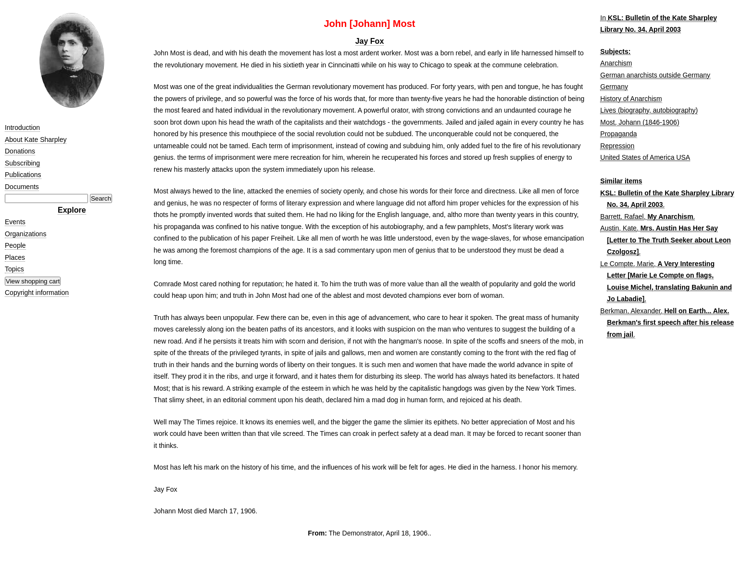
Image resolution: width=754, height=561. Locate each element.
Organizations (25, 234)
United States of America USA (645, 157)
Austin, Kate (618, 228)
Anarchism (616, 63)
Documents (22, 187)
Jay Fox (369, 41)
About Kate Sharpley (35, 139)
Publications (23, 174)
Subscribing (22, 163)
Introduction (22, 127)
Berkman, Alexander (630, 311)
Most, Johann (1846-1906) (639, 122)
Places (15, 257)
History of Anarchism (631, 98)
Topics (14, 269)
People (15, 245)
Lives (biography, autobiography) (649, 110)
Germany (614, 86)
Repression (617, 146)
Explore (72, 210)
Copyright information (37, 292)
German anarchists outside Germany (655, 75)
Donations (20, 151)
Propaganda (618, 134)
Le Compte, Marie (626, 264)
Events (15, 222)
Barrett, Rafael (621, 216)
